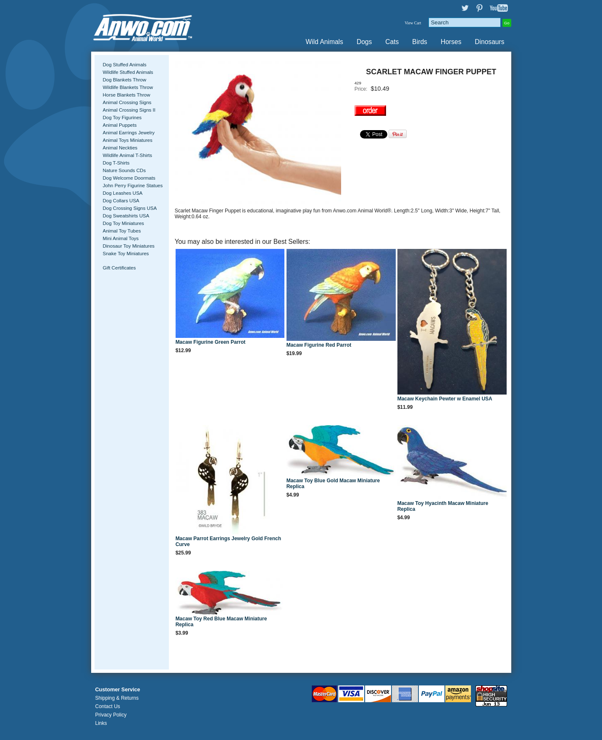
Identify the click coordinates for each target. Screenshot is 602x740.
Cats (392, 41)
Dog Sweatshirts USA (126, 215)
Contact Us (107, 706)
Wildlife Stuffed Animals (128, 72)
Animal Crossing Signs (127, 102)
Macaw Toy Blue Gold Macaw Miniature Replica (333, 483)
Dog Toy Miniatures (123, 223)
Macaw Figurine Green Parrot (211, 342)
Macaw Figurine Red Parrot (319, 345)
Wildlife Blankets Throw (128, 87)
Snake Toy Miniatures (126, 253)
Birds (419, 41)
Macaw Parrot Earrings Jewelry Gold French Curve (228, 541)
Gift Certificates (119, 267)
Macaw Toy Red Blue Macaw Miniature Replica (221, 622)
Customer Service (117, 690)
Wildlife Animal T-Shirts (127, 155)
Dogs (364, 41)
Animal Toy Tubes (122, 230)
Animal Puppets (120, 125)
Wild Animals (324, 41)
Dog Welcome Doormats (129, 177)
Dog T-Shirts (116, 162)
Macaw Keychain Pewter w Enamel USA (444, 399)
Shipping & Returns (117, 698)
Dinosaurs (489, 41)
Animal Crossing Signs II (129, 109)
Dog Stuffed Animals (125, 64)
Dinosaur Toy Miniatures (129, 245)
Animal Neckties (120, 147)
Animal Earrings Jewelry (129, 132)
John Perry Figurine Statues (133, 185)
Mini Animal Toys (121, 238)
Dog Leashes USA (123, 193)
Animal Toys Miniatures (127, 140)
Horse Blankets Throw (126, 94)
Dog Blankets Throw (124, 79)
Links (101, 723)
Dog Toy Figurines (122, 117)
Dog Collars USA (121, 200)
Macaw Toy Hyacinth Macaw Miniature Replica (443, 506)
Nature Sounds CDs (124, 170)
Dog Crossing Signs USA (130, 208)
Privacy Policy (111, 715)
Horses (451, 41)
